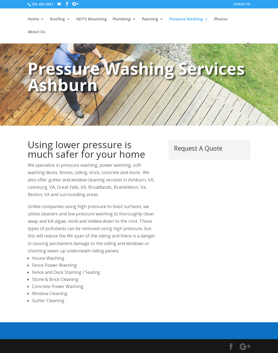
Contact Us (241, 4)
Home (33, 19)
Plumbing (122, 19)
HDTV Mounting (91, 19)
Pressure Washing (186, 19)
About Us (36, 32)
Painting (150, 19)
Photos (221, 19)
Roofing (57, 19)
